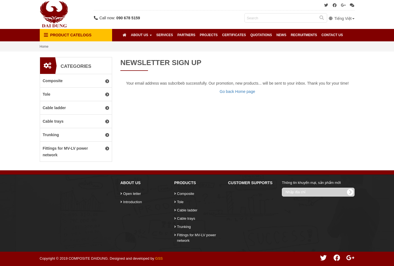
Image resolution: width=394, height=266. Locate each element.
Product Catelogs (68, 35)
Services (164, 35)
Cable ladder (187, 210)
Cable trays (186, 218)
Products (185, 183)
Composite (185, 194)
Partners (186, 35)
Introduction (132, 202)
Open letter (132, 194)
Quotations (261, 35)
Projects (209, 35)
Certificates (234, 35)
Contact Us (332, 35)
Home (44, 47)
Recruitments (304, 35)
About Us (141, 35)
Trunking (184, 227)
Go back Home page (237, 91)
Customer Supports (250, 183)
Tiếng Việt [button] (342, 18)
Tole (180, 202)
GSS (159, 258)
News (281, 35)
